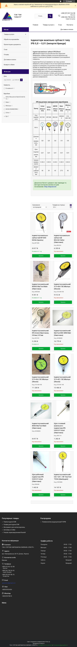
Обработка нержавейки (11, 39)
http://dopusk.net (50, 187)
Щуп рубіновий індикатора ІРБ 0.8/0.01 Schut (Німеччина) (38, 478)
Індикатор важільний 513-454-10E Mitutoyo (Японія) (40, 379)
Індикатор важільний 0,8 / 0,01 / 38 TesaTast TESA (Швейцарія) (62, 477)
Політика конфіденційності (60, 645)
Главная (35, 25)
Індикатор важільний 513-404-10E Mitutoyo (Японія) (62, 286)
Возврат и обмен (9, 64)
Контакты (70, 25)
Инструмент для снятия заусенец (14, 527)
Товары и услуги (48, 25)
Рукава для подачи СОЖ (11, 524)
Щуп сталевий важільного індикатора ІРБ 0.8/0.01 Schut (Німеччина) (60, 428)
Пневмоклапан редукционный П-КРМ (54, 522)
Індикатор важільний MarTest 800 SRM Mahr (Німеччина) (62, 333)
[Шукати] (50, 16)
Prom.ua (48, 641)
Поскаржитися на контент (45, 645)
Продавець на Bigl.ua (38, 643)
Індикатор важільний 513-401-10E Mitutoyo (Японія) (62, 379)
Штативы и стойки (9, 530)
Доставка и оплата (67, 29)
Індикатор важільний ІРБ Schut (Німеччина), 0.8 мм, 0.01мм (40, 333)
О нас (60, 25)
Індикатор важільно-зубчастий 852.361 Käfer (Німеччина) (62, 238)
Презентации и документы (12, 44)
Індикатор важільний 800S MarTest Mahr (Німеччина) (40, 425)
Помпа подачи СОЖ (10, 522)
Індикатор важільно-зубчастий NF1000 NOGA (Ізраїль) (40, 237)
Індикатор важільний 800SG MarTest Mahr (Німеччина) (40, 286)
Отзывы (6, 54)
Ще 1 (7, 116)
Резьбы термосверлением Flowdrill (15, 532)
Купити (41, 256)
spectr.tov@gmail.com (8, 583)
